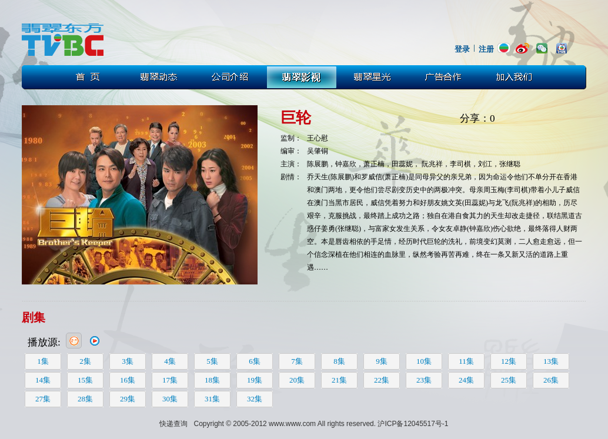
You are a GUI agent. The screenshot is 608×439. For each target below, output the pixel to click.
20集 (297, 380)
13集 (551, 361)
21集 (339, 380)
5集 (212, 361)
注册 (486, 49)
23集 (424, 380)
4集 (170, 361)
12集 (508, 361)
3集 (127, 361)
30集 (170, 398)
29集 (127, 398)
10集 (424, 361)
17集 (170, 380)
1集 (43, 361)
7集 (297, 361)
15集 (85, 380)
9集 (381, 361)
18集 (212, 380)
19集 (254, 380)
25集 (508, 380)
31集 (212, 398)
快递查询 (173, 424)
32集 (254, 398)
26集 (551, 380)
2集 (85, 361)
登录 (462, 49)
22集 (381, 380)
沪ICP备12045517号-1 (413, 424)
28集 (85, 398)
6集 (254, 361)
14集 (43, 380)
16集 (127, 380)
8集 (339, 361)
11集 (466, 361)
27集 (43, 398)
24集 (466, 380)
